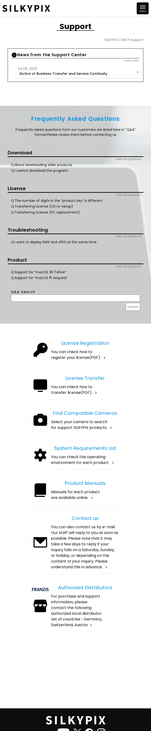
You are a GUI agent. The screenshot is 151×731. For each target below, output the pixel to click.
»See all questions (128, 159)
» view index (131, 60)
